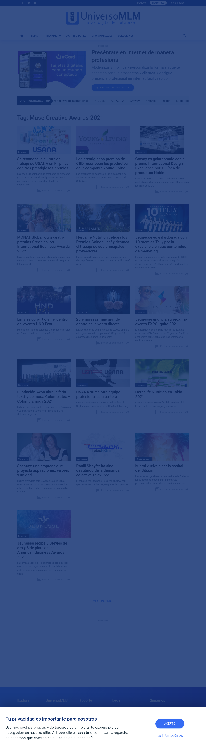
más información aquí (170, 735)
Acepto (169, 723)
